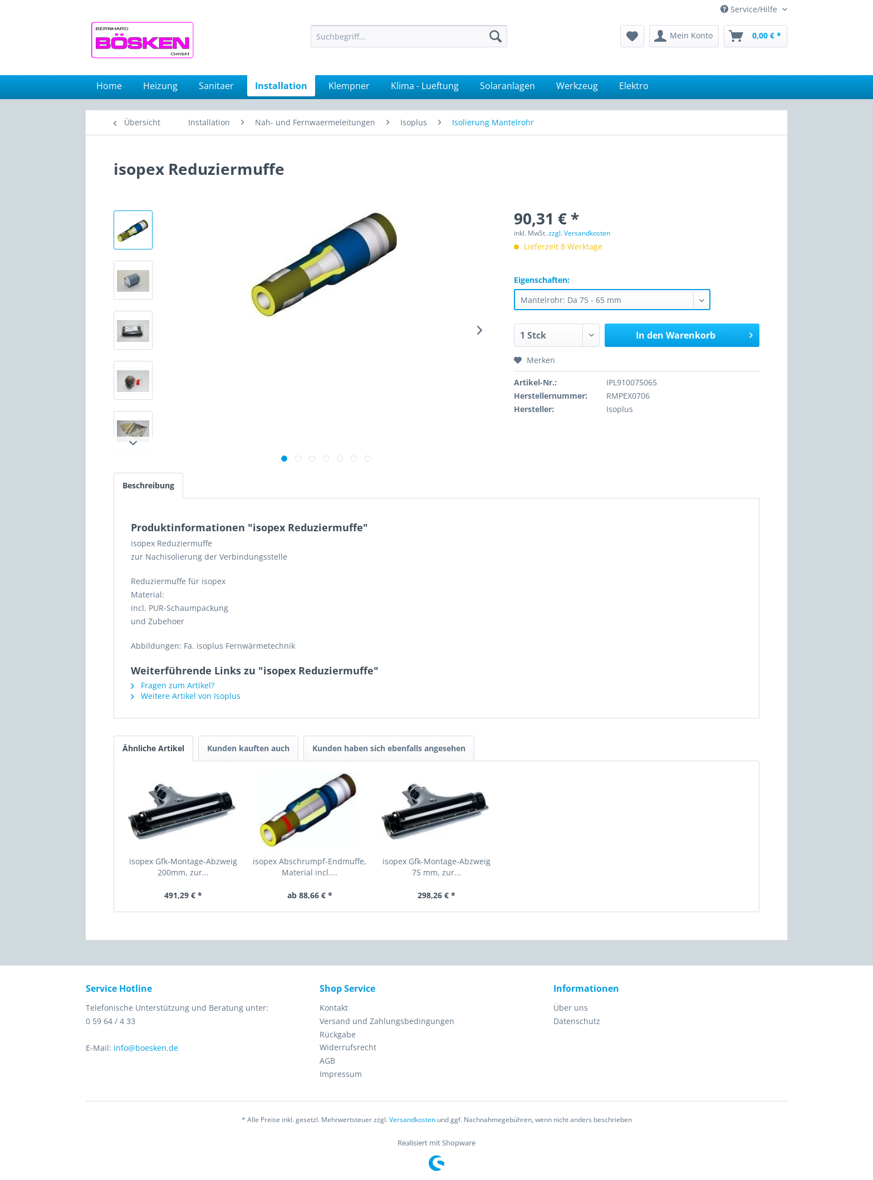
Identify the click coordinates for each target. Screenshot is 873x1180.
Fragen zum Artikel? (172, 685)
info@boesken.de (146, 1047)
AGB (327, 1060)
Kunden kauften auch (248, 748)
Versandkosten (412, 1119)
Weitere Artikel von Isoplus (186, 696)
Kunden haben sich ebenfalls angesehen (388, 748)
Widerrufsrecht (348, 1047)
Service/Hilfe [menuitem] (749, 9)
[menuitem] (409, 36)
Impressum (341, 1074)
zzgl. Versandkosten (579, 233)
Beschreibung (148, 485)
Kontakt (334, 1007)
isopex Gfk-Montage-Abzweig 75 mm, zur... (436, 867)
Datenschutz (576, 1021)
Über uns (570, 1007)
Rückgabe (338, 1034)
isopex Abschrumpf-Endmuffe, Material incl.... (309, 867)
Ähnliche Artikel (153, 748)
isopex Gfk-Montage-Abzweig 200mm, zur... (183, 867)
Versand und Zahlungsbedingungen (387, 1021)
